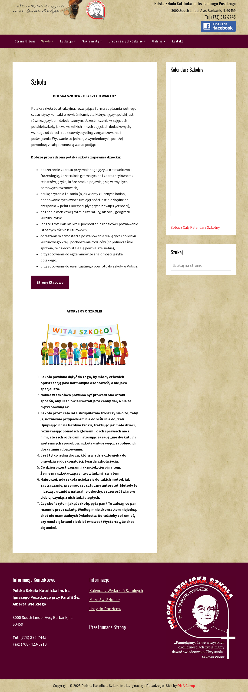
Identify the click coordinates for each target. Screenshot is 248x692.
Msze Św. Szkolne (104, 599)
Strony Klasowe (50, 282)
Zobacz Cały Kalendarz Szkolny (195, 227)
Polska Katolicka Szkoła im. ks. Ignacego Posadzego (59, 10)
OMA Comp (186, 685)
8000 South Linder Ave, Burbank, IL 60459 (203, 10)
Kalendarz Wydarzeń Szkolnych (116, 590)
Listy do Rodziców (105, 608)
